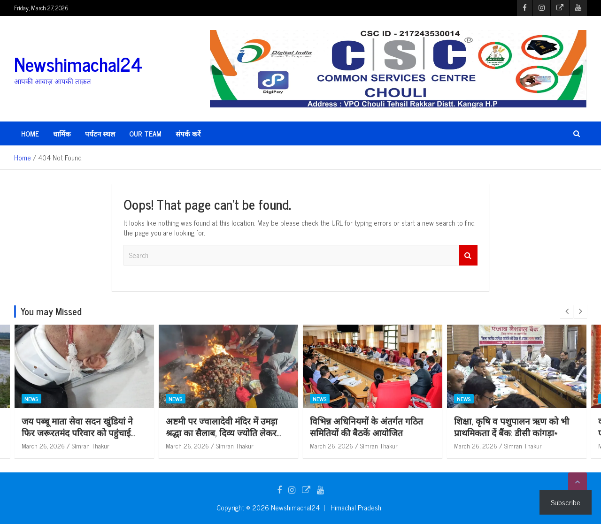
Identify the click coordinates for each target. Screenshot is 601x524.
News (92, 398)
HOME (30, 133)
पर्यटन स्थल (100, 133)
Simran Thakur (151, 445)
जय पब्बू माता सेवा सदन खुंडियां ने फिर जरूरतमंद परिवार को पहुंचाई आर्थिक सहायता (138, 432)
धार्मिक (62, 133)
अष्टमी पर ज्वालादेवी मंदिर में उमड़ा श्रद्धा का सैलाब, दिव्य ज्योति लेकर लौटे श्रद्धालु (283, 432)
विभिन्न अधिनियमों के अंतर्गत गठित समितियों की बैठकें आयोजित (427, 426)
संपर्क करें (188, 133)
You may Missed (51, 311)
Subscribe (565, 502)
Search (468, 255)
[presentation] (566, 311)
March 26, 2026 (104, 445)
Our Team (145, 133)
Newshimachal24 (78, 63)
